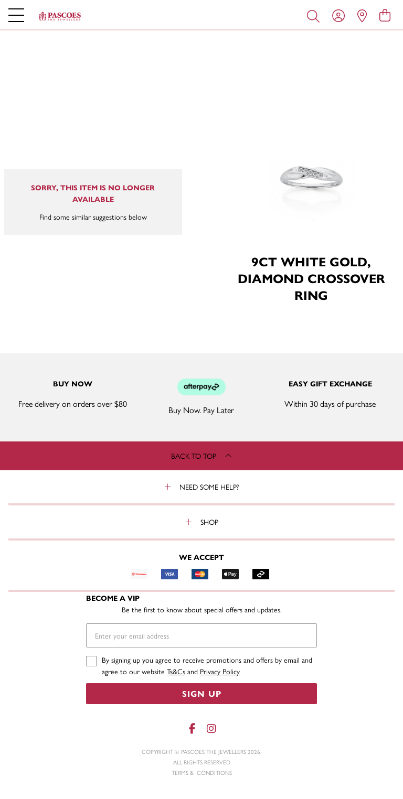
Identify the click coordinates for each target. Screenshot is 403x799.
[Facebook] (192, 728)
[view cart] (384, 15)
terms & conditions (202, 772)
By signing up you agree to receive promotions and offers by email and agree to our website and (207, 665)
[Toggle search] (315, 15)
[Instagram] (211, 728)
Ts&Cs (176, 671)
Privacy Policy (220, 671)
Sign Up (201, 693)
